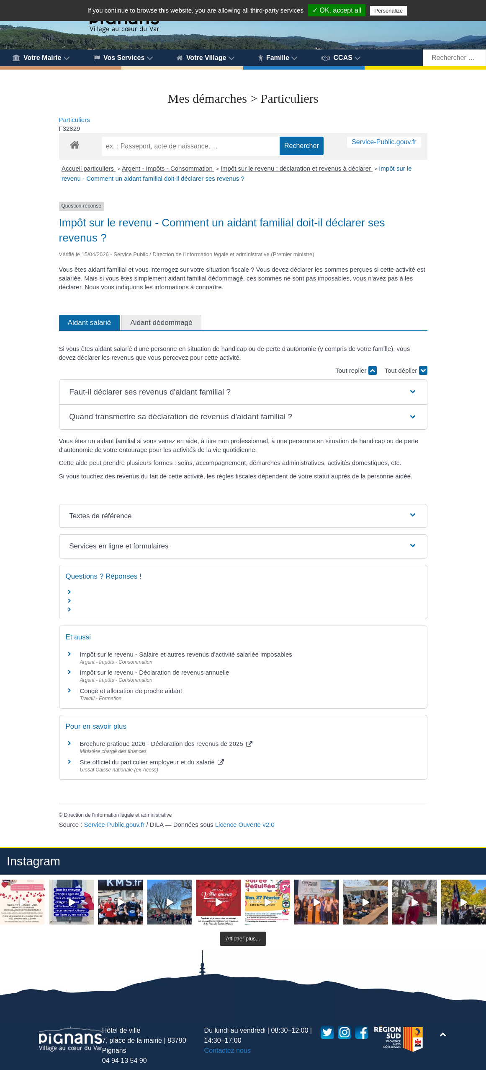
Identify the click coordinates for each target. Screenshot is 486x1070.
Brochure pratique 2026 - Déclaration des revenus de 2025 (166, 743)
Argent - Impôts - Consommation (168, 168)
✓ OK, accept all (336, 10)
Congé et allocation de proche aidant (131, 690)
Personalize (388, 11)
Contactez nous (227, 1050)
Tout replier (355, 370)
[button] (243, 392)
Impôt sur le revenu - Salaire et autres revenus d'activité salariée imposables (186, 654)
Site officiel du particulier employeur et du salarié (152, 762)
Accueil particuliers (89, 168)
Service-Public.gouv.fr (384, 141)
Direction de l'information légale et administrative (118, 815)
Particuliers (74, 119)
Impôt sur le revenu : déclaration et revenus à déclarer (297, 168)
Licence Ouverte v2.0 (245, 824)
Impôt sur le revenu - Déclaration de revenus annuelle (154, 672)
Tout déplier (406, 370)
